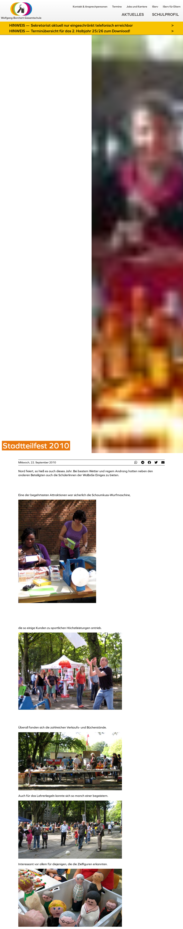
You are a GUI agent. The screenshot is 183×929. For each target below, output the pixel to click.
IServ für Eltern (170, 6)
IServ (150, 6)
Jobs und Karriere (128, 6)
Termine (104, 6)
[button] (135, 462)
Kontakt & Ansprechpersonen (74, 6)
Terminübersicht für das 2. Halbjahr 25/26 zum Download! (80, 31)
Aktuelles (133, 15)
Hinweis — (19, 25)
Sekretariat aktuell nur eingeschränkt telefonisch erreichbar (82, 25)
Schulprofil (165, 15)
